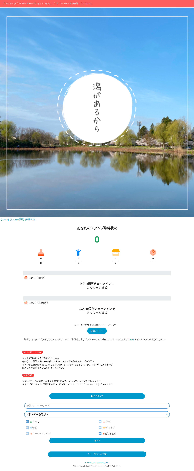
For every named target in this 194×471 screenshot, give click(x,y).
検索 (97, 441)
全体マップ (97, 396)
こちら (131, 339)
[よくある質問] (17, 219)
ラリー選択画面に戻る (97, 454)
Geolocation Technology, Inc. (97, 463)
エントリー (97, 331)
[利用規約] (30, 219)
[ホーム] (5, 219)
